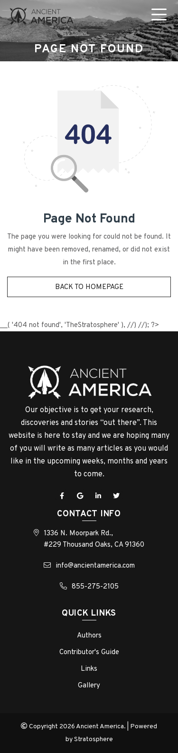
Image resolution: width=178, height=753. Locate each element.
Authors (89, 635)
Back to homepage (89, 287)
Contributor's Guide (89, 652)
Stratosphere (93, 739)
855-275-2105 (95, 586)
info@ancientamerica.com (95, 565)
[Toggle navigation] (161, 16)
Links (89, 669)
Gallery (89, 685)
